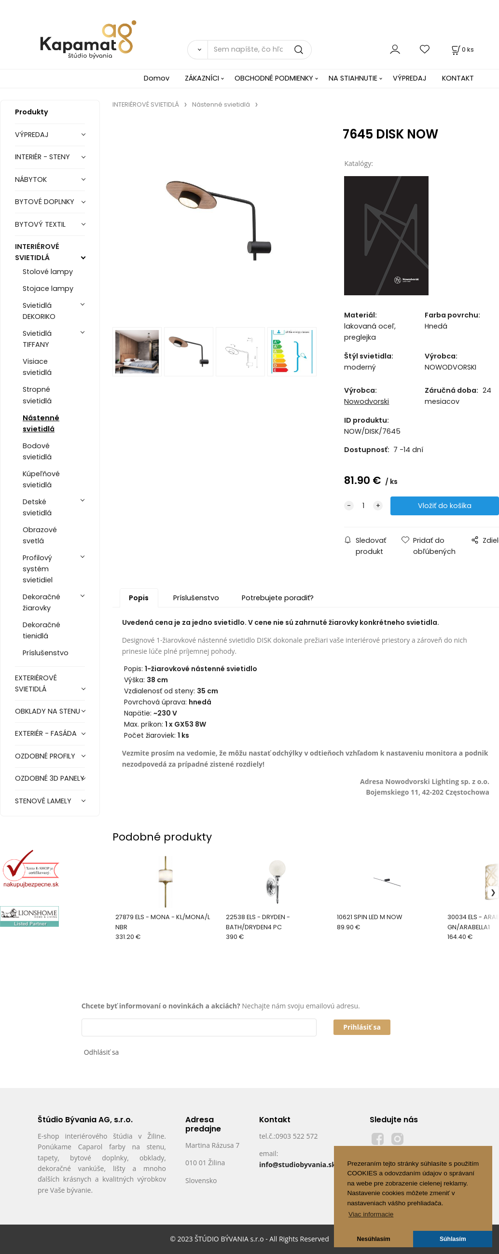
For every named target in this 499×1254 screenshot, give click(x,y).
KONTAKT (458, 78)
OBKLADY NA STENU (47, 711)
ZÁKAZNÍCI (202, 78)
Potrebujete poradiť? (278, 598)
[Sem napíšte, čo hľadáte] (260, 49)
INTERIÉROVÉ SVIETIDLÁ (37, 252)
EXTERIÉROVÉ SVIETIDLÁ (36, 683)
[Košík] (462, 49)
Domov (156, 78)
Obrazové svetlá (40, 535)
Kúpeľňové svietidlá (41, 479)
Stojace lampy (48, 288)
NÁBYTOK (31, 179)
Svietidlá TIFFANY (37, 339)
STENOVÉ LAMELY (43, 801)
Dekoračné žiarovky (41, 602)
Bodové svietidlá (37, 451)
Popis (139, 598)
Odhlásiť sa (101, 1052)
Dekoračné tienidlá (41, 630)
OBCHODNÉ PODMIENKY (274, 78)
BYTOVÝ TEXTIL (40, 224)
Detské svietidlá (37, 507)
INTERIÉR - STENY (42, 157)
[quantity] (363, 505)
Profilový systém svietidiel (38, 569)
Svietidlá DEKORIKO (39, 311)
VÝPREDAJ (410, 78)
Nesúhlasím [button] (373, 1239)
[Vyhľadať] (197, 49)
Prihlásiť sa (362, 1027)
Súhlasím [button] (453, 1239)
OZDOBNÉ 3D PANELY (49, 778)
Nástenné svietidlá (41, 423)
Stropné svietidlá (37, 395)
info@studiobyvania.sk (297, 1164)
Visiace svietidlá (37, 367)
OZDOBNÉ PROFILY (45, 756)
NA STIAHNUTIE (353, 78)
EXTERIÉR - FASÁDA (46, 733)
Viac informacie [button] (370, 1214)
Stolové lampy (48, 271)
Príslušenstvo (46, 653)
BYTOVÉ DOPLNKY (44, 202)
